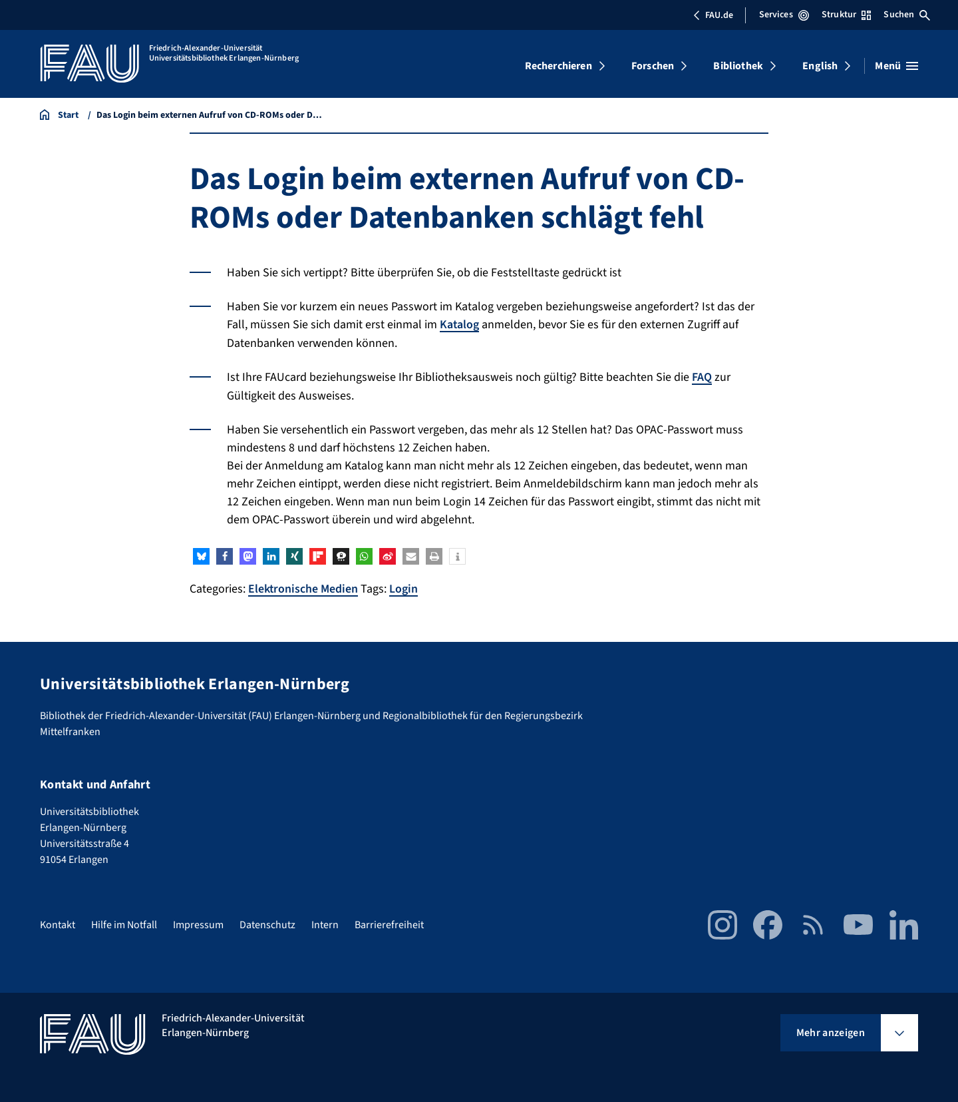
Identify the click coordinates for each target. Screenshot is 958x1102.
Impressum (198, 923)
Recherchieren (558, 66)
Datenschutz (267, 923)
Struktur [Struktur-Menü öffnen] (846, 14)
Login (404, 587)
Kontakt (57, 923)
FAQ (702, 376)
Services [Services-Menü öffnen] (784, 14)
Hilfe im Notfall (124, 923)
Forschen (652, 66)
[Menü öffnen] (896, 66)
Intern (325, 923)
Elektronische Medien (303, 587)
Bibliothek (738, 66)
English (820, 66)
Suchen (906, 14)
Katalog (460, 324)
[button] (201, 555)
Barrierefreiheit (389, 923)
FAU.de (713, 15)
